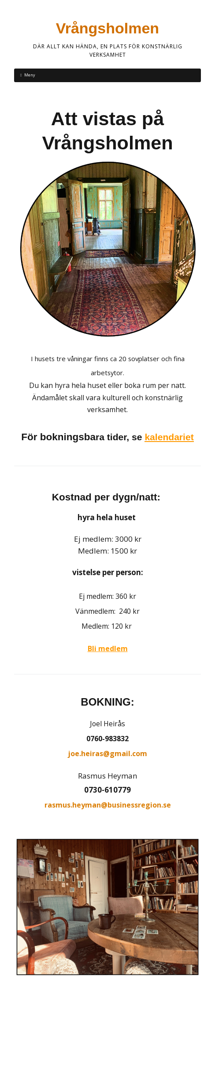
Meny (29, 75)
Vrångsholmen (107, 28)
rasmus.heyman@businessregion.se (107, 805)
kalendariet (169, 437)
